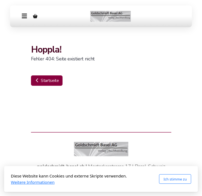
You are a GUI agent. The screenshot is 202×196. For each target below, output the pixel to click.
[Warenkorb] (35, 16)
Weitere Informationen (33, 182)
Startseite (47, 81)
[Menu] (24, 16)
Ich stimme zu (175, 179)
